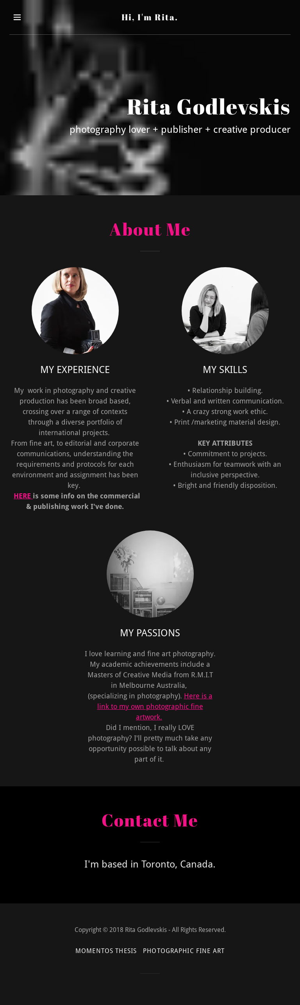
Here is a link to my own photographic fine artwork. (154, 706)
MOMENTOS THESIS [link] (106, 951)
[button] (22, 17)
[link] (150, 18)
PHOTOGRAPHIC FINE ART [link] (184, 951)
